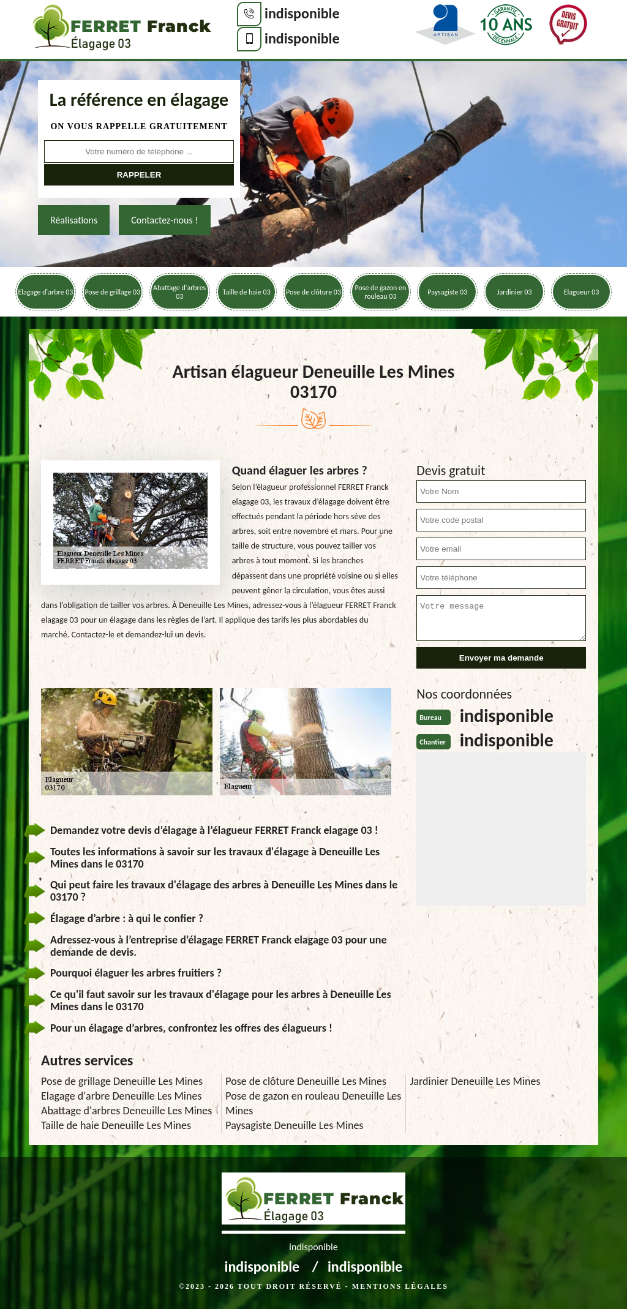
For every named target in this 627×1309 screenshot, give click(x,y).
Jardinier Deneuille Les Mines (475, 1081)
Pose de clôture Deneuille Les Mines (305, 1081)
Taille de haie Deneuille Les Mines (116, 1125)
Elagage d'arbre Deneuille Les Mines (121, 1096)
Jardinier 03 (514, 292)
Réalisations (73, 220)
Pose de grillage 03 (112, 292)
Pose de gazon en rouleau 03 (380, 292)
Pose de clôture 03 (313, 292)
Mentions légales (400, 1286)
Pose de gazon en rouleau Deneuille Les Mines (313, 1103)
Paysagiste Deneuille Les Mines (294, 1125)
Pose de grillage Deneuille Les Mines (122, 1081)
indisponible (302, 13)
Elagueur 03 (581, 292)
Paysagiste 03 (447, 292)
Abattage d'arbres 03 (179, 292)
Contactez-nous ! (164, 220)
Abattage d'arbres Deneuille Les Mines (126, 1110)
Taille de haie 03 (246, 292)
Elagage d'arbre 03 (45, 292)
